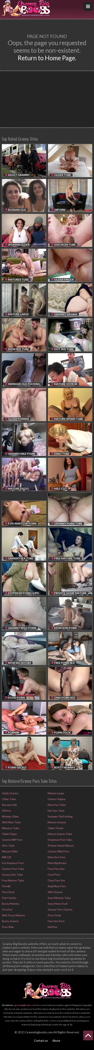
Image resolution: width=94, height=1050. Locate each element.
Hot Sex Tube (55, 810)
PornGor (6, 909)
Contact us (41, 1040)
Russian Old (9, 804)
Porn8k (6, 886)
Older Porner (55, 828)
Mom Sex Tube (56, 804)
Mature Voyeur (56, 822)
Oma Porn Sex (56, 880)
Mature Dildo (9, 851)
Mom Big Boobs (57, 863)
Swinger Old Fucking (60, 816)
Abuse (56, 1040)
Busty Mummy (10, 903)
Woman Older (10, 816)
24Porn (6, 810)
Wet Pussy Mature (13, 915)
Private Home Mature (60, 845)
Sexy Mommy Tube (59, 897)
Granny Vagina (56, 799)
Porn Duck (8, 892)
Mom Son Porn (56, 857)
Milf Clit (6, 857)
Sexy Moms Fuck (57, 903)
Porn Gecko (8, 897)
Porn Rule (7, 927)
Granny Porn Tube (12, 868)
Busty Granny (10, 921)
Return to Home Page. (47, 58)
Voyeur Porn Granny (59, 909)
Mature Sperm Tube (59, 834)
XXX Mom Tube (11, 822)
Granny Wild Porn (58, 851)
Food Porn (53, 874)
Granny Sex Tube (12, 874)
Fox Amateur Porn (12, 863)
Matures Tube (10, 828)
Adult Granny (9, 793)
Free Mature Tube (12, 880)
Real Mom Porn (56, 886)
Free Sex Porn (56, 921)
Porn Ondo (54, 915)
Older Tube (8, 799)
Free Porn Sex (56, 868)
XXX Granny (54, 892)
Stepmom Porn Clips (59, 839)
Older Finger (9, 834)
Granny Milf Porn (11, 839)
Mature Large (55, 793)
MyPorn (52, 927)
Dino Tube (8, 845)
